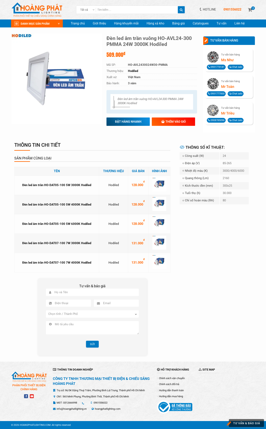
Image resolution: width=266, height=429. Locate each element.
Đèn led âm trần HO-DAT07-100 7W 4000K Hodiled (56, 262)
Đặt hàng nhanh (128, 121)
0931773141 (216, 66)
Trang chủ (78, 23)
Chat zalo (235, 66)
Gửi (92, 344)
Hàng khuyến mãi (126, 23)
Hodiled (113, 185)
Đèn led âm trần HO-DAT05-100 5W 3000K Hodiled (56, 185)
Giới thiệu (99, 23)
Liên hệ (239, 23)
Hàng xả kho (155, 23)
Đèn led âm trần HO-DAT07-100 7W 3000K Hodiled (56, 243)
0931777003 (216, 93)
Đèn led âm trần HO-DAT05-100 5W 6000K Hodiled (56, 224)
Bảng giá (178, 23)
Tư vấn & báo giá (244, 423)
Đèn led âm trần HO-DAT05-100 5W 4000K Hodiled (56, 204)
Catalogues (201, 23)
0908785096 (216, 120)
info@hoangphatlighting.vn (72, 408)
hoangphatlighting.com (107, 408)
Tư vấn (221, 23)
